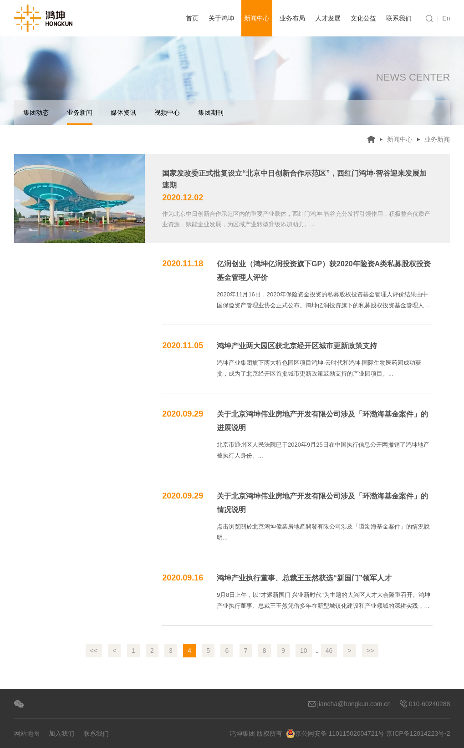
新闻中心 (257, 18)
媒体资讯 (123, 112)
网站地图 (27, 733)
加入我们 (61, 733)
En (446, 18)
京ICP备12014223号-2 (418, 733)
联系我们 (399, 18)
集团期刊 (211, 112)
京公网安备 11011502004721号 (335, 733)
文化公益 (363, 18)
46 (329, 650)
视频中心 (167, 112)
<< (93, 650)
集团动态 (36, 112)
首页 (192, 18)
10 (303, 650)
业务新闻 (79, 117)
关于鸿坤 (221, 18)
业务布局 (292, 18)
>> (370, 650)
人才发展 (328, 18)
